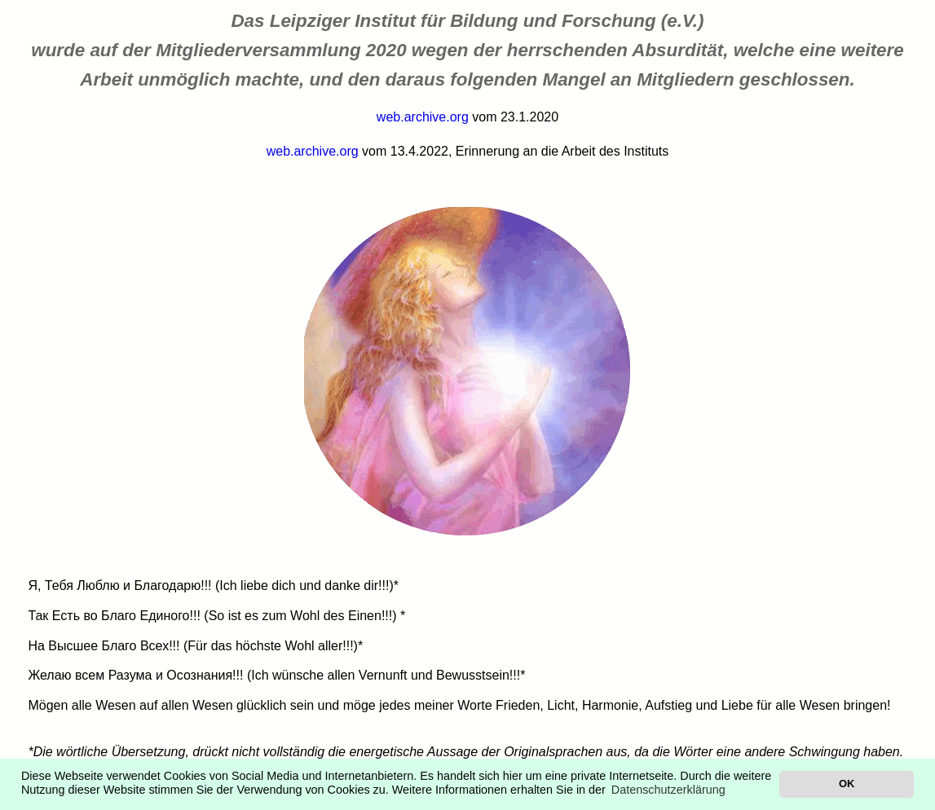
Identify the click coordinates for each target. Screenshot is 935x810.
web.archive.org (423, 117)
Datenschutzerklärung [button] (668, 789)
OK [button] (846, 783)
